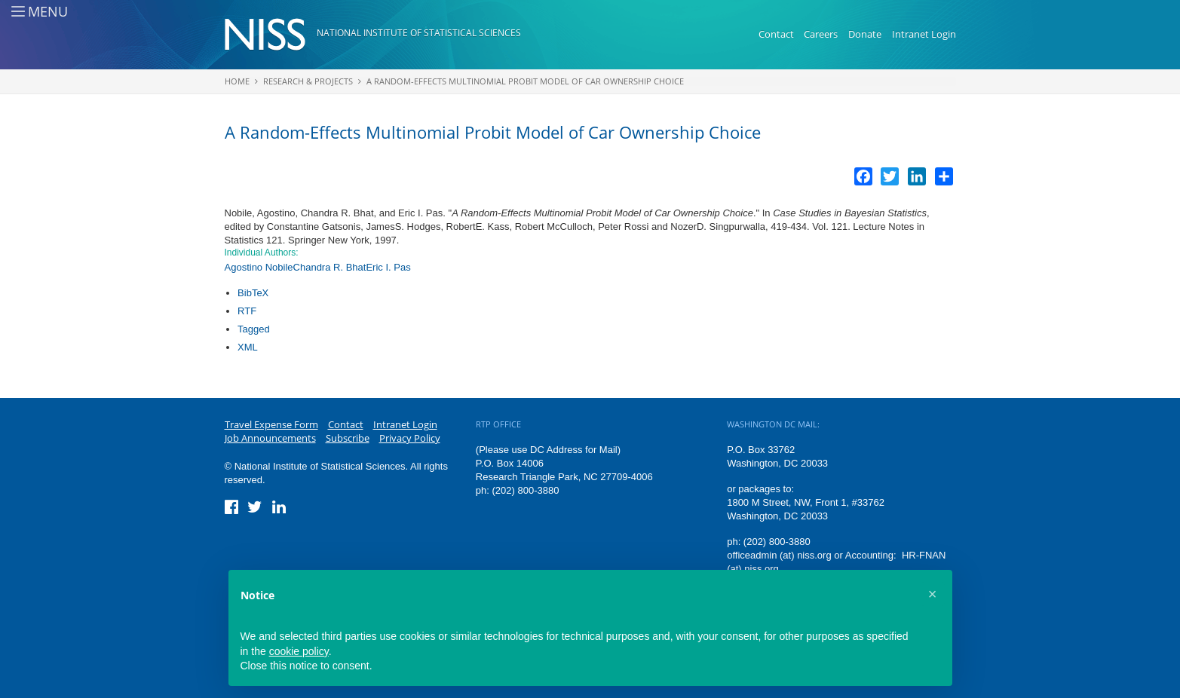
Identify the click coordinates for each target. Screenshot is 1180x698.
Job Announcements (270, 438)
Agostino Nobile (259, 267)
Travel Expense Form (271, 424)
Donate (864, 34)
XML (248, 347)
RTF (247, 311)
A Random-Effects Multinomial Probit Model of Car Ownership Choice (525, 81)
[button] (933, 594)
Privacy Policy (409, 438)
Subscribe (347, 438)
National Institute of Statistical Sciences (419, 32)
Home (237, 81)
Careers (821, 34)
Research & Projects (308, 81)
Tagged (254, 329)
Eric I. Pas (388, 267)
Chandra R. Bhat (329, 267)
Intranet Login (924, 34)
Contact (776, 34)
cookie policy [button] (299, 651)
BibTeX (253, 292)
